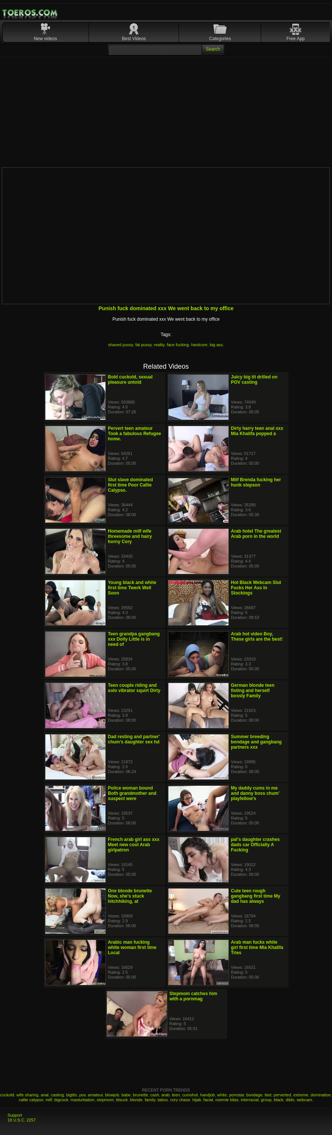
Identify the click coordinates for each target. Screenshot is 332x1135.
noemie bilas (227, 1099)
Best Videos (134, 38)
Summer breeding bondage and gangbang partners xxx (256, 742)
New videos (45, 38)
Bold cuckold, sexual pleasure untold (130, 379)
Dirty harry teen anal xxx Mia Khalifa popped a (257, 431)
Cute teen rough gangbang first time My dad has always (255, 896)
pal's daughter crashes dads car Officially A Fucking (255, 845)
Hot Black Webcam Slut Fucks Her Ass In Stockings (256, 588)
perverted (282, 1095)
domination (321, 1095)
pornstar (236, 1095)
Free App (296, 38)
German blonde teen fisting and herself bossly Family (253, 690)
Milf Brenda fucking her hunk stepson (256, 482)
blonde (136, 1099)
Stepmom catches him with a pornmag (193, 996)
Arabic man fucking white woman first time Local (132, 947)
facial (208, 1099)
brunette (140, 1095)
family (150, 1099)
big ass (216, 344)
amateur (95, 1095)
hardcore (199, 344)
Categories (220, 38)
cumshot (190, 1095)
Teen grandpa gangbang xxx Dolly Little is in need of (134, 639)
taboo (163, 1099)
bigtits (71, 1095)
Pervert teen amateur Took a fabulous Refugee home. (134, 433)
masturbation (83, 1099)
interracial (250, 1099)
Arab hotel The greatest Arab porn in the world (256, 533)
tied (267, 1095)
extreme (300, 1095)
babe (126, 1095)
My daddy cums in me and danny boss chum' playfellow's (255, 793)
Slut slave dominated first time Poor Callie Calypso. (130, 485)
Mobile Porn (30, 13)
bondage (254, 1095)
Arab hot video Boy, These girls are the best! (257, 636)
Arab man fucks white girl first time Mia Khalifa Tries (257, 947)
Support (15, 1115)
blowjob (112, 1095)
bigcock (61, 1099)
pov (82, 1095)
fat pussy (143, 344)
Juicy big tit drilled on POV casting (254, 379)
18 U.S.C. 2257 (22, 1120)
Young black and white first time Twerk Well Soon (132, 588)
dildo (290, 1099)
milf (48, 1099)
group (266, 1099)
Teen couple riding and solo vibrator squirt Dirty (134, 688)
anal (45, 1095)
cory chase (180, 1099)
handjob (207, 1095)
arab (165, 1095)
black (279, 1099)
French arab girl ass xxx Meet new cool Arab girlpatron (133, 845)
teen (176, 1095)
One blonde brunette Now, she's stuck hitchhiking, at (130, 896)
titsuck (122, 1099)
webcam (304, 1099)
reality (159, 344)
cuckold (7, 1095)
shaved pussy (120, 344)
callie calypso (31, 1099)
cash (154, 1095)
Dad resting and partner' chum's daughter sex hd (134, 739)
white (222, 1095)
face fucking (178, 344)
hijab (196, 1099)
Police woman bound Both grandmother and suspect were (132, 793)
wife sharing (28, 1095)
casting (57, 1095)
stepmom (105, 1099)
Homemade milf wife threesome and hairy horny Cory (130, 536)
